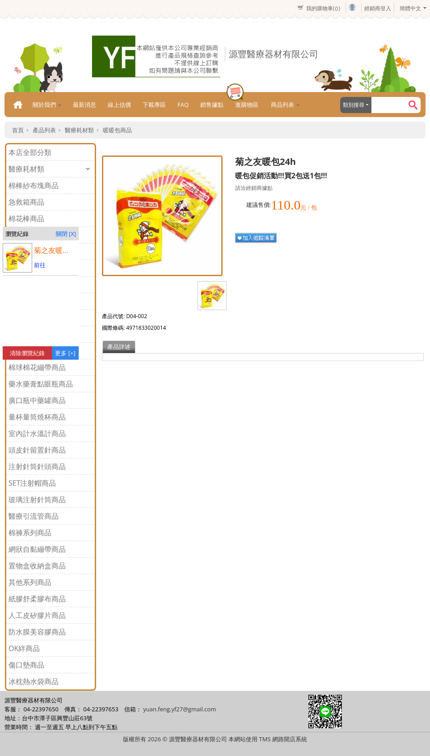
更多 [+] (65, 353)
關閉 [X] (66, 234)
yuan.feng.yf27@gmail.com (179, 709)
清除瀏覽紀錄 (27, 353)
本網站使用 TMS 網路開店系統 (267, 739)
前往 (40, 265)
